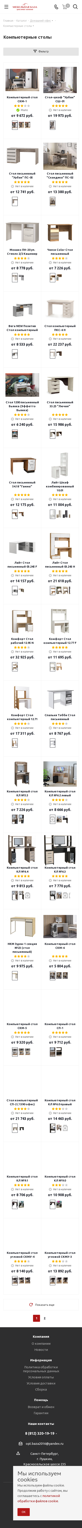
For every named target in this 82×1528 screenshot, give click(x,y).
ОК (24, 1511)
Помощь (41, 1400)
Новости (41, 1349)
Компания (41, 1336)
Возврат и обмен (41, 1407)
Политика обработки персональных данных (41, 1369)
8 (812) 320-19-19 (39, 1433)
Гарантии (41, 1413)
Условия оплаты (41, 1377)
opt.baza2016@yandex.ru (44, 1443)
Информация (41, 1360)
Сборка (41, 1389)
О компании (41, 1343)
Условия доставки (41, 1383)
